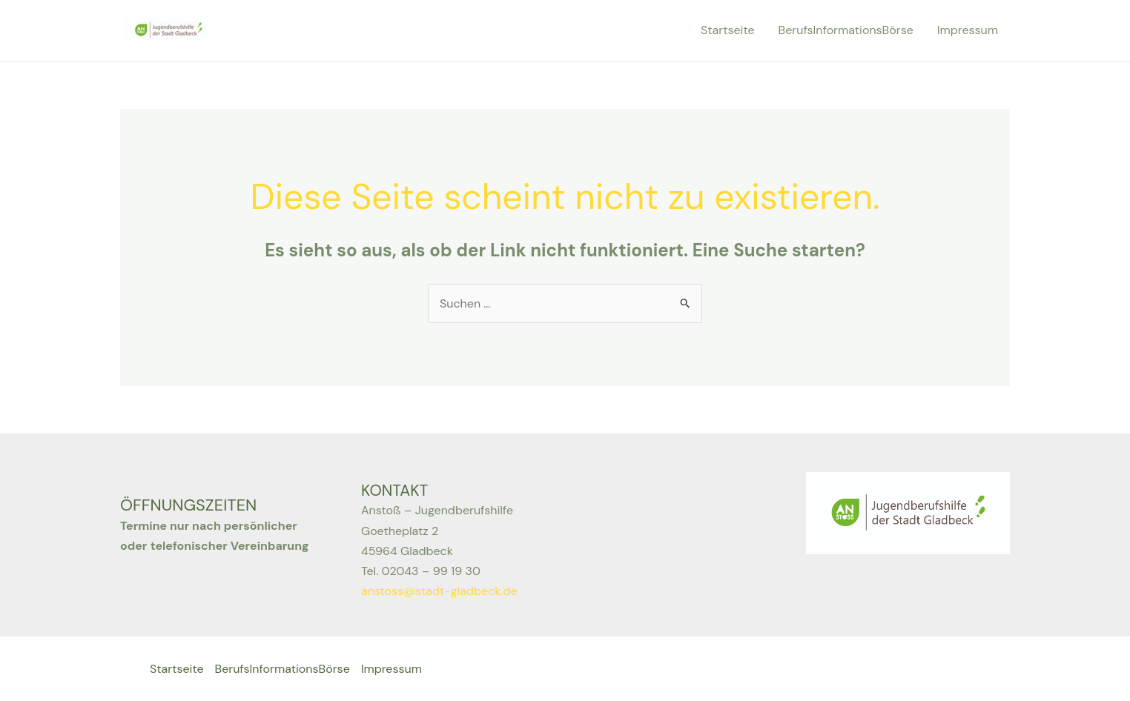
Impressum (967, 30)
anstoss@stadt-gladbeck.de (439, 591)
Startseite (728, 30)
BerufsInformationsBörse (846, 30)
